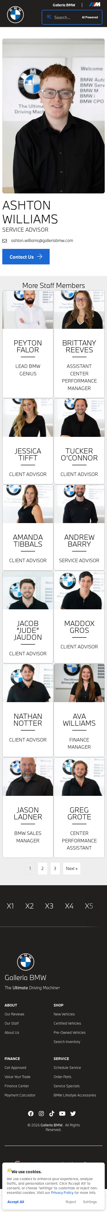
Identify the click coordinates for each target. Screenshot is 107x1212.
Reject (71, 1201)
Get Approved (15, 1067)
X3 (49, 906)
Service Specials (67, 1086)
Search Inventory (67, 1041)
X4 (69, 906)
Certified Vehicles (67, 1023)
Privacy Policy (62, 1192)
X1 (10, 906)
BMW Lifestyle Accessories (75, 1095)
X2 (29, 906)
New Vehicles (64, 1014)
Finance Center (17, 1086)
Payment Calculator (20, 1095)
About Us (12, 1032)
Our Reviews (14, 1014)
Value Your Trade (18, 1076)
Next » (72, 868)
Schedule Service (67, 1067)
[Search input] (72, 17)
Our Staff (12, 1023)
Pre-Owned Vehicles (70, 1032)
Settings (90, 1201)
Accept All (15, 1201)
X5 (89, 906)
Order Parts (62, 1076)
